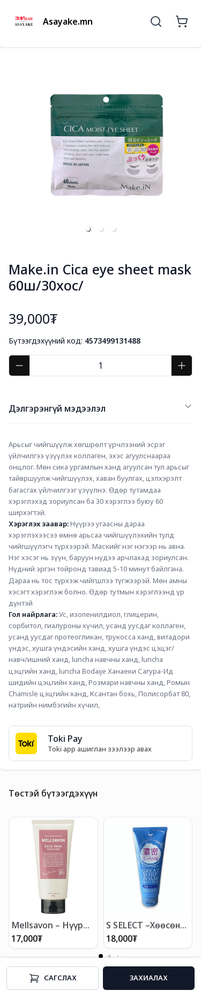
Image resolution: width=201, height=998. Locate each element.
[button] (88, 229)
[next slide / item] (184, 148)
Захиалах (149, 977)
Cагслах (53, 978)
